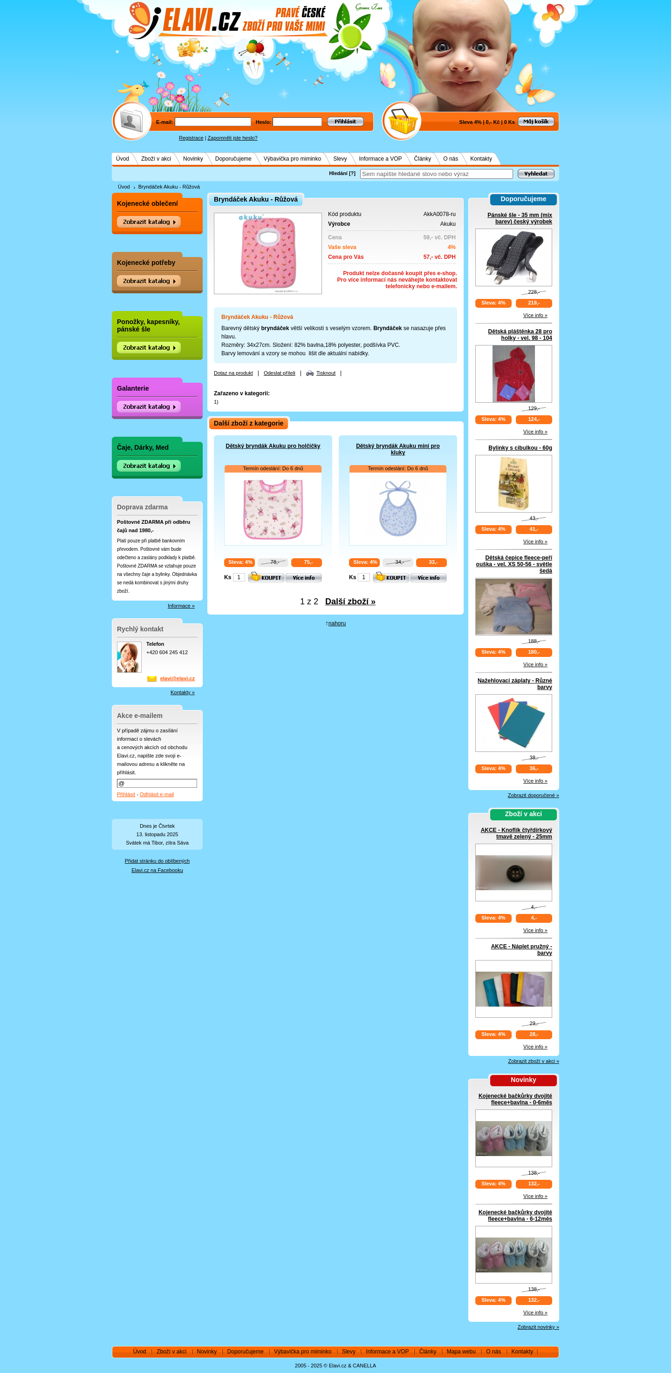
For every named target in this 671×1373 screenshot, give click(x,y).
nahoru (337, 623)
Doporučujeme (233, 159)
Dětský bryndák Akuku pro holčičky (273, 446)
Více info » (535, 315)
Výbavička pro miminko (292, 159)
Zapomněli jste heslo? (233, 138)
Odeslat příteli (279, 373)
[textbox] (436, 174)
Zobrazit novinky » (538, 1327)
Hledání (338, 173)
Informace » (181, 606)
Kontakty (481, 159)
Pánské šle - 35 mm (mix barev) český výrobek (519, 218)
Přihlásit (126, 794)
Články (422, 159)
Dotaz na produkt (233, 373)
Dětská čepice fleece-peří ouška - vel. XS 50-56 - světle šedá (514, 564)
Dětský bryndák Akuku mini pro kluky (398, 449)
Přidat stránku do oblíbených (157, 861)
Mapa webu (461, 1351)
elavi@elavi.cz (177, 678)
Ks (227, 577)
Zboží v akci (156, 159)
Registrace (191, 138)
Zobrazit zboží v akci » (533, 1061)
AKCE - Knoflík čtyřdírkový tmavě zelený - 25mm (516, 833)
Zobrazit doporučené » (533, 795)
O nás (450, 159)
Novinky (193, 159)
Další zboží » (350, 601)
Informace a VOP (380, 159)
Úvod (122, 159)
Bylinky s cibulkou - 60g (520, 448)
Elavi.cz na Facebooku (157, 870)
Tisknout (326, 373)
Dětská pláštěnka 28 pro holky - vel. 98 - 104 (520, 334)
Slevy (340, 159)
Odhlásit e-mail (157, 794)
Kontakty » (183, 692)
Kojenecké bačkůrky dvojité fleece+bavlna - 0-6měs (515, 1099)
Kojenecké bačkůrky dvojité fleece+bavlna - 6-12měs (515, 1215)
